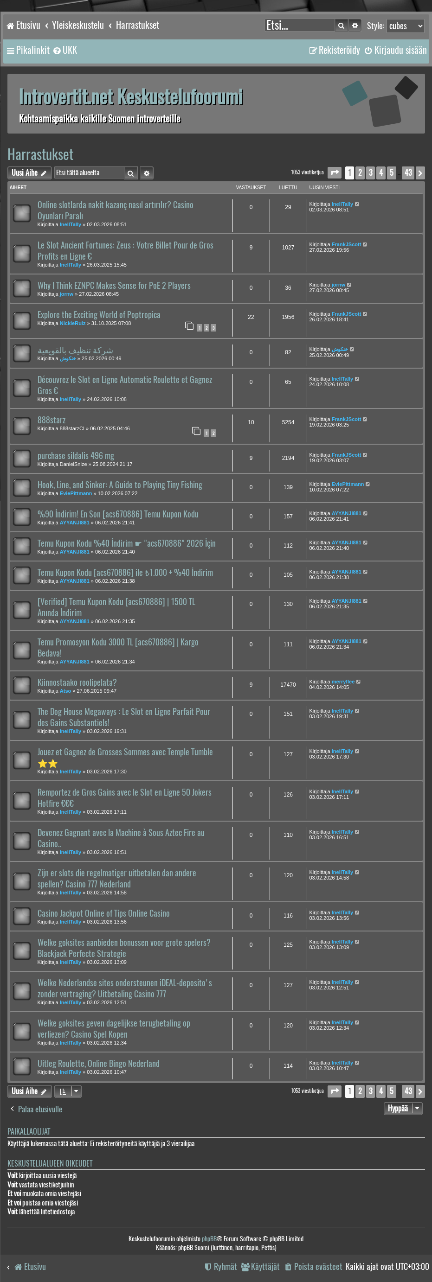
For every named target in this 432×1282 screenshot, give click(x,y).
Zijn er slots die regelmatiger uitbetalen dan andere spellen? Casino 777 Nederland (117, 878)
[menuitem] (64, 50)
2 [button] (360, 173)
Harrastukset (40, 154)
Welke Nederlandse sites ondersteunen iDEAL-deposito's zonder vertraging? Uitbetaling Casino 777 (125, 988)
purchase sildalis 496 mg (76, 455)
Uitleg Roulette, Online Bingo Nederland (99, 1063)
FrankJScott (346, 244)
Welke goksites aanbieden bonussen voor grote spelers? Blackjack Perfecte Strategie (124, 948)
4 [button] (381, 173)
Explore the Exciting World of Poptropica (99, 314)
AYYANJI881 (75, 522)
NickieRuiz (73, 323)
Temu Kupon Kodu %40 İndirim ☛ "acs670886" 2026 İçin (127, 543)
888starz (51, 420)
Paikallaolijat (28, 1131)
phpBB (209, 1238)
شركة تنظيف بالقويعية (75, 350)
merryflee (343, 681)
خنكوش (68, 358)
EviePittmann (76, 493)
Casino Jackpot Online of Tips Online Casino (104, 913)
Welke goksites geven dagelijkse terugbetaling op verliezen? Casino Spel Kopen (114, 1029)
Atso (65, 691)
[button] (335, 173)
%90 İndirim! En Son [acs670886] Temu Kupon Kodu (118, 514)
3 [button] (370, 173)
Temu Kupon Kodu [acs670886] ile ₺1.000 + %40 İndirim (125, 572)
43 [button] (408, 173)
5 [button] (391, 173)
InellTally (70, 224)
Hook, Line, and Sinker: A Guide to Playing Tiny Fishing (120, 485)
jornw (66, 294)
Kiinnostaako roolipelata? (77, 682)
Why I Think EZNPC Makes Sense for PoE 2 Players (114, 285)
